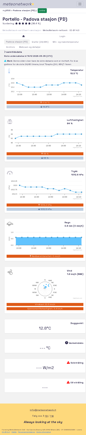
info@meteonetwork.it (43, 410)
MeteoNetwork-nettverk (55, 30)
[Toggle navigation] (79, 3)
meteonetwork (18, 3)
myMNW (7, 10)
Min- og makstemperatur (66, 42)
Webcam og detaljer (30, 47)
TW (52, 416)
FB (46, 416)
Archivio (10, 47)
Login (62, 36)
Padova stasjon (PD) (17, 41)
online (42, 10)
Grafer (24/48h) (40, 42)
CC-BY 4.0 (74, 30)
